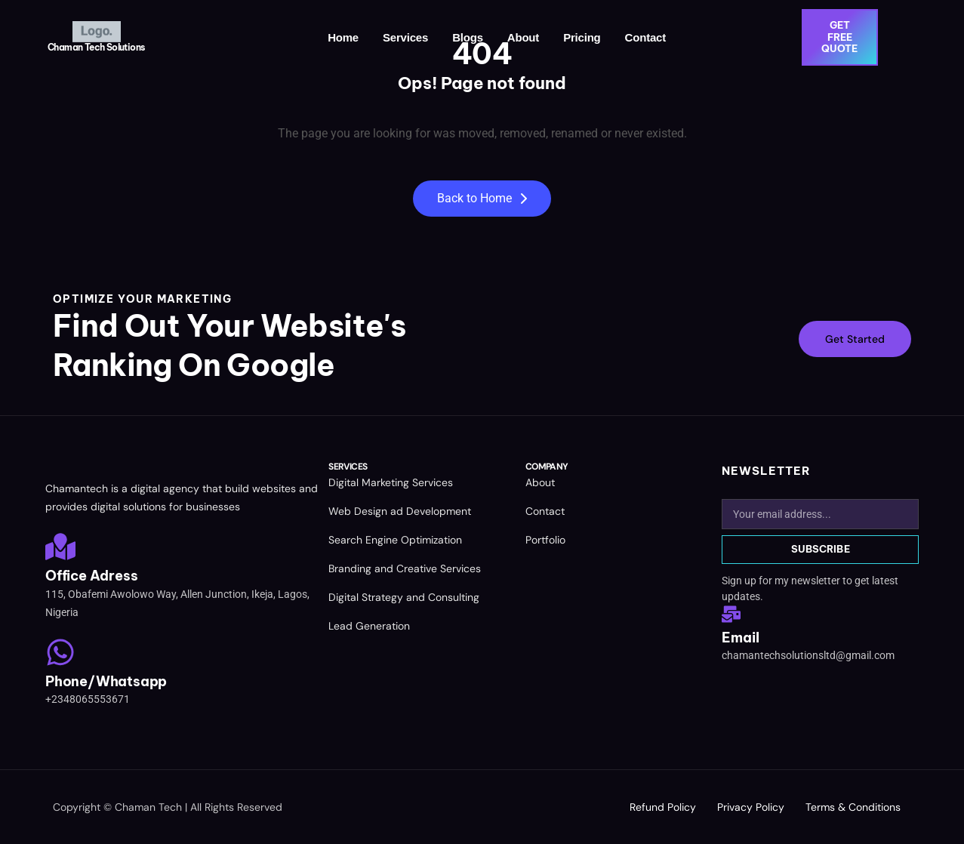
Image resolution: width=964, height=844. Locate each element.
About (523, 37)
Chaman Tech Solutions (96, 47)
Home (343, 37)
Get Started (855, 339)
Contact (645, 37)
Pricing (582, 37)
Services (405, 37)
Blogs (468, 37)
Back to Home (482, 198)
